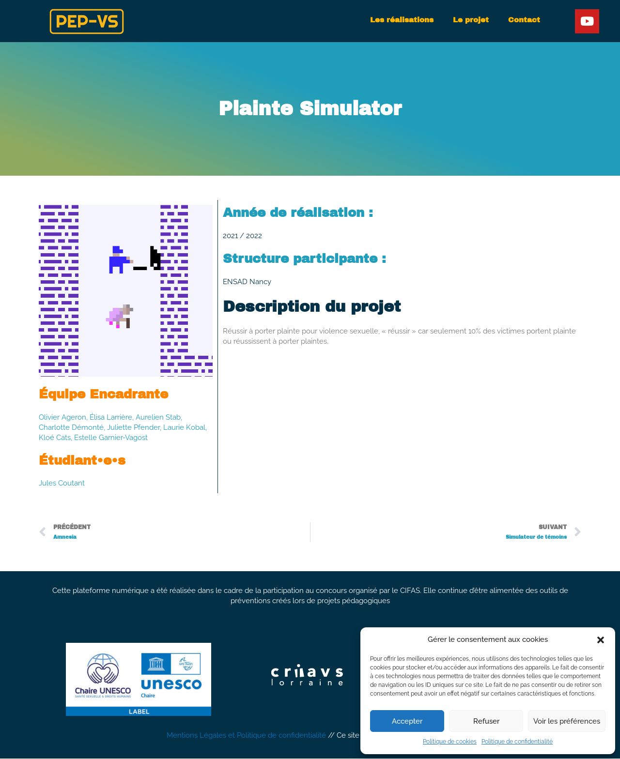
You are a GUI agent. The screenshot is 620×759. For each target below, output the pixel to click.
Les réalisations (402, 20)
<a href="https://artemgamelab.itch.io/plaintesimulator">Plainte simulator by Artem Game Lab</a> (402, 399)
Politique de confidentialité (517, 741)
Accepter (407, 721)
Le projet (471, 20)
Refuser (486, 721)
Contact (524, 20)
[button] (600, 640)
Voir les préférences (566, 721)
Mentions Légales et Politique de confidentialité (246, 736)
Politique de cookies (450, 741)
